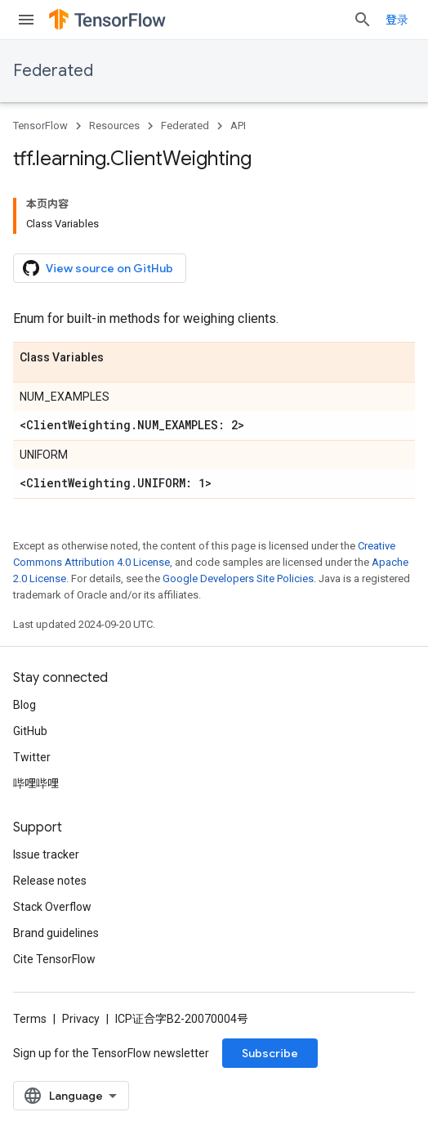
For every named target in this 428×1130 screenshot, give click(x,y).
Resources (114, 125)
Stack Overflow (52, 906)
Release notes (50, 880)
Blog (24, 704)
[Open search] (362, 19)
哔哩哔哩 (36, 783)
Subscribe (270, 1053)
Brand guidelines (56, 932)
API (238, 125)
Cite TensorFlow (54, 959)
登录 (397, 19)
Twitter (32, 757)
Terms (30, 1018)
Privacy (81, 1018)
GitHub (30, 731)
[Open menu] (26, 19)
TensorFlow (40, 125)
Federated (53, 71)
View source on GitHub (98, 268)
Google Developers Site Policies (238, 578)
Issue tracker (46, 854)
